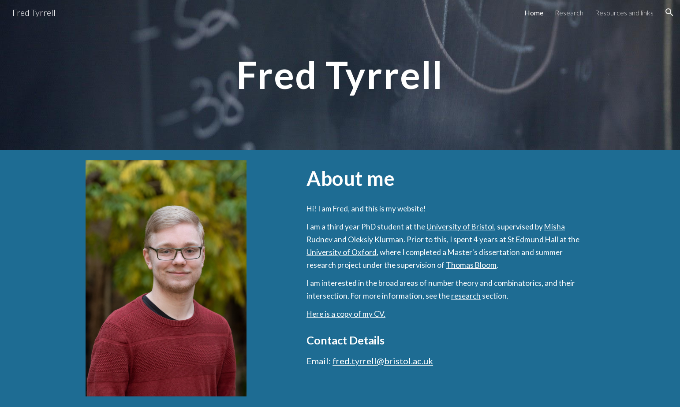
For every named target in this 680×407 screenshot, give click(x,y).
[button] (669, 12)
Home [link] (533, 12)
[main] (340, 74)
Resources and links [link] (624, 12)
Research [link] (569, 12)
